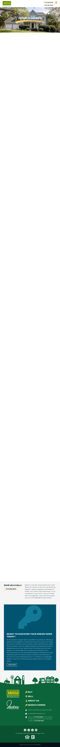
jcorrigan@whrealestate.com (36, 713)
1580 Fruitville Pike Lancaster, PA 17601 (40, 710)
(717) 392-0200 (39, 720)
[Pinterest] (36, 730)
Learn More (12, 664)
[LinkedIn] (32, 730)
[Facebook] (25, 730)
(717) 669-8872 (48, 2)
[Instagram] (29, 730)
